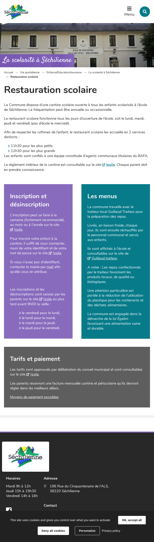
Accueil (8, 72)
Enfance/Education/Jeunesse (64, 72)
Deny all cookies (53, 530)
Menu (129, 14)
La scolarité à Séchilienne (104, 72)
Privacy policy (111, 530)
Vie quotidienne (30, 72)
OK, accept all (132, 520)
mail (50, 266)
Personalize (87, 530)
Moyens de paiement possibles (34, 397)
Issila (110, 164)
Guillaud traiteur (104, 258)
